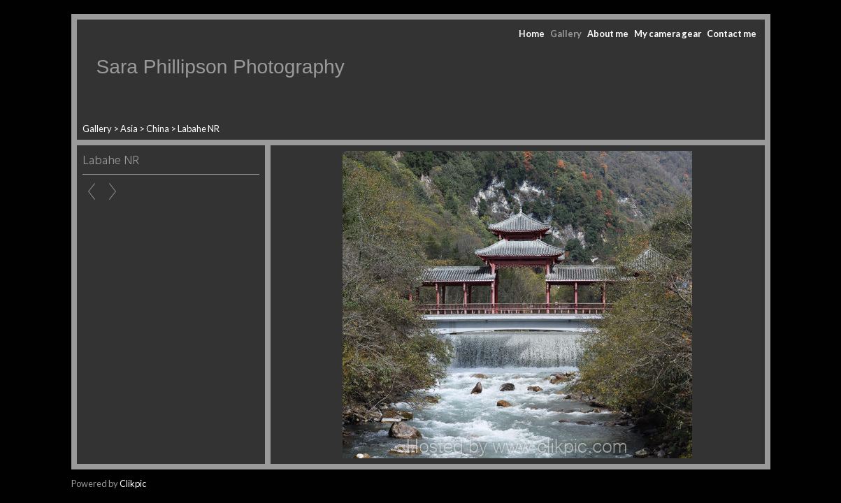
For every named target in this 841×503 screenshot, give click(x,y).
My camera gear (667, 33)
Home (532, 33)
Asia (129, 128)
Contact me (731, 33)
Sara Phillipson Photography (220, 67)
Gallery (566, 33)
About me (607, 33)
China (157, 128)
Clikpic (133, 483)
